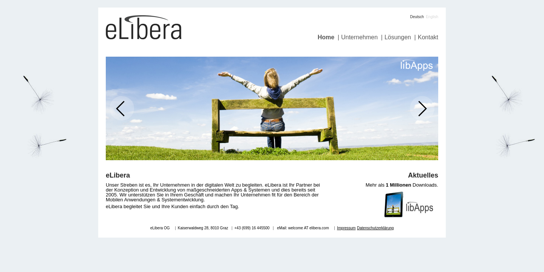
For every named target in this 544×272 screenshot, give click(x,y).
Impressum (346, 228)
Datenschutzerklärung (375, 228)
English (432, 17)
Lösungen (398, 37)
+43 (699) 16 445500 (251, 228)
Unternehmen (359, 37)
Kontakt (428, 37)
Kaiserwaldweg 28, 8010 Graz (203, 228)
